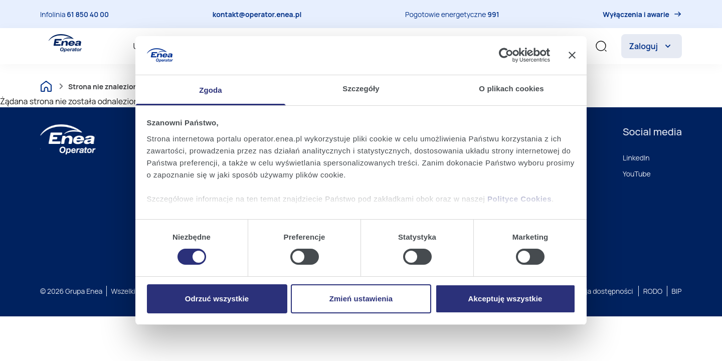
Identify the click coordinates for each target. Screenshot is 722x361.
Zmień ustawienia (361, 298)
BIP (676, 291)
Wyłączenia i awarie (636, 14)
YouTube (637, 173)
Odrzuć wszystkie (217, 298)
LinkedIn (636, 157)
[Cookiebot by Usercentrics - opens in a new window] (506, 55)
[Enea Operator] (65, 43)
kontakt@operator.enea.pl (257, 14)
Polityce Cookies (519, 199)
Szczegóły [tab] (360, 88)
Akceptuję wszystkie (505, 298)
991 (493, 14)
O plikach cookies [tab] (511, 88)
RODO (653, 291)
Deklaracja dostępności (595, 291)
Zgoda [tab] (210, 90)
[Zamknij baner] (572, 55)
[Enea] (68, 139)
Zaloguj (651, 46)
